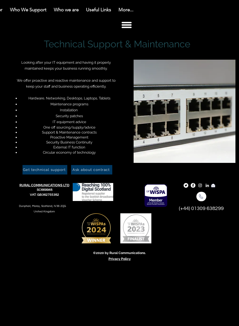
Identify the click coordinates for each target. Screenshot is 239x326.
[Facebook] (193, 185)
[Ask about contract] (91, 169)
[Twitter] (186, 185)
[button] (126, 25)
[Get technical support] (45, 169)
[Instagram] (200, 185)
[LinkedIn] (207, 185)
